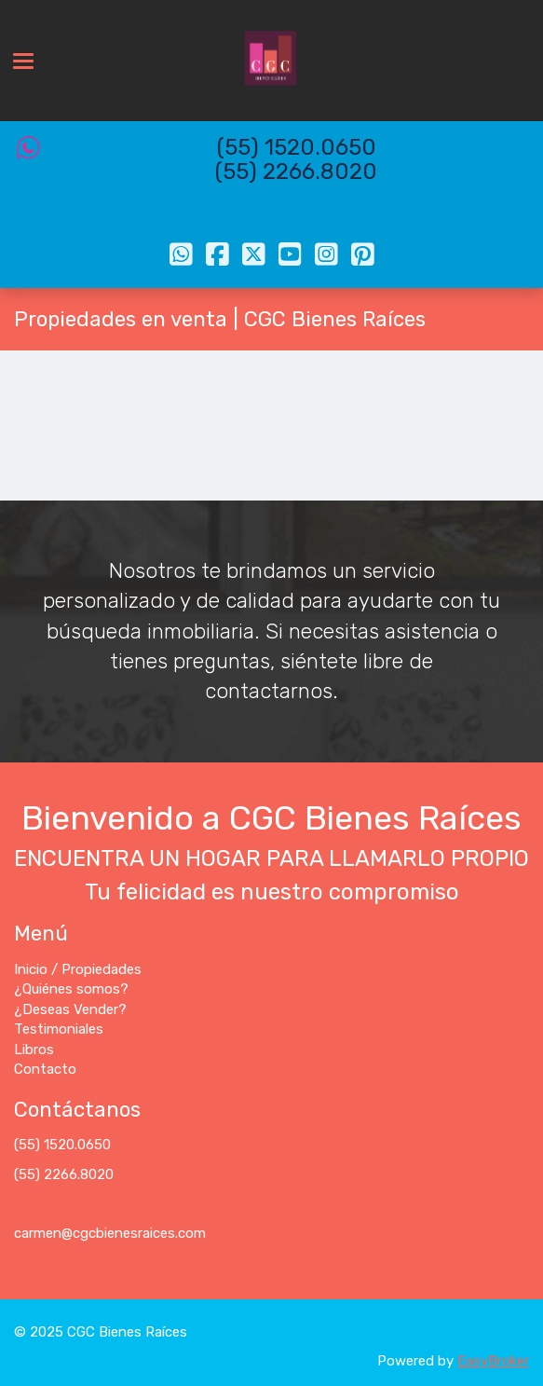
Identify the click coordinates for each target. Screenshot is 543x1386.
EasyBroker (493, 1360)
